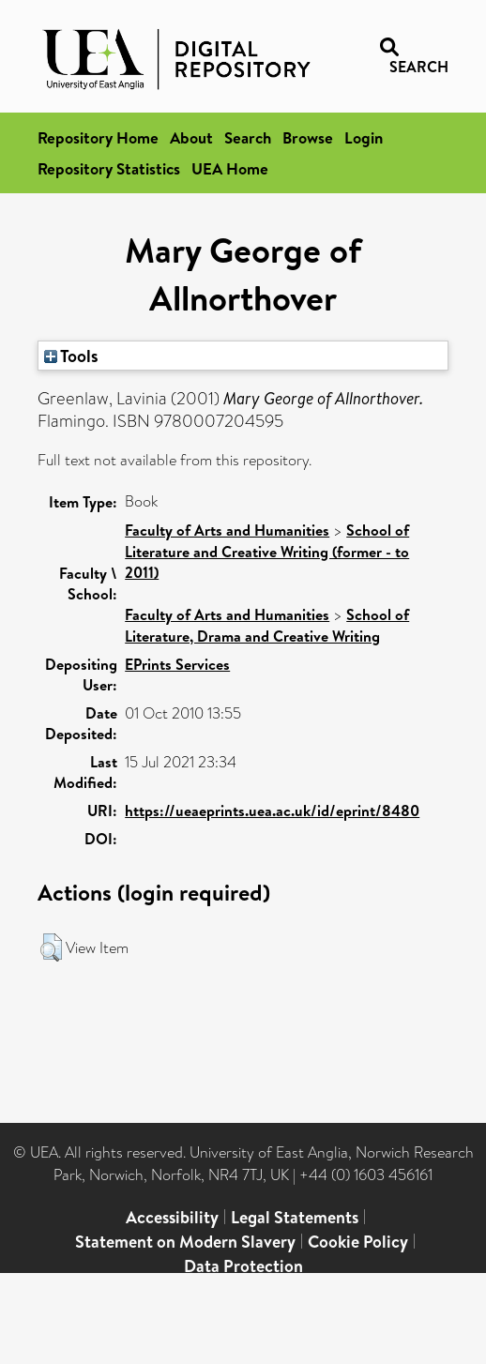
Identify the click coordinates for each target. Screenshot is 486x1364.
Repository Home (98, 137)
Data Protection (243, 1266)
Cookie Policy (358, 1241)
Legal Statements (294, 1217)
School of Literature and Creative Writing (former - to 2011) (267, 551)
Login (363, 137)
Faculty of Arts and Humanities (227, 530)
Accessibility (172, 1217)
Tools (71, 355)
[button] (51, 947)
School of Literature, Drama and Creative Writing (267, 625)
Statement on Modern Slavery (185, 1241)
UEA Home (229, 168)
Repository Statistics (109, 168)
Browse (307, 137)
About (191, 137)
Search (247, 137)
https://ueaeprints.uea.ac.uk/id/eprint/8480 (272, 810)
